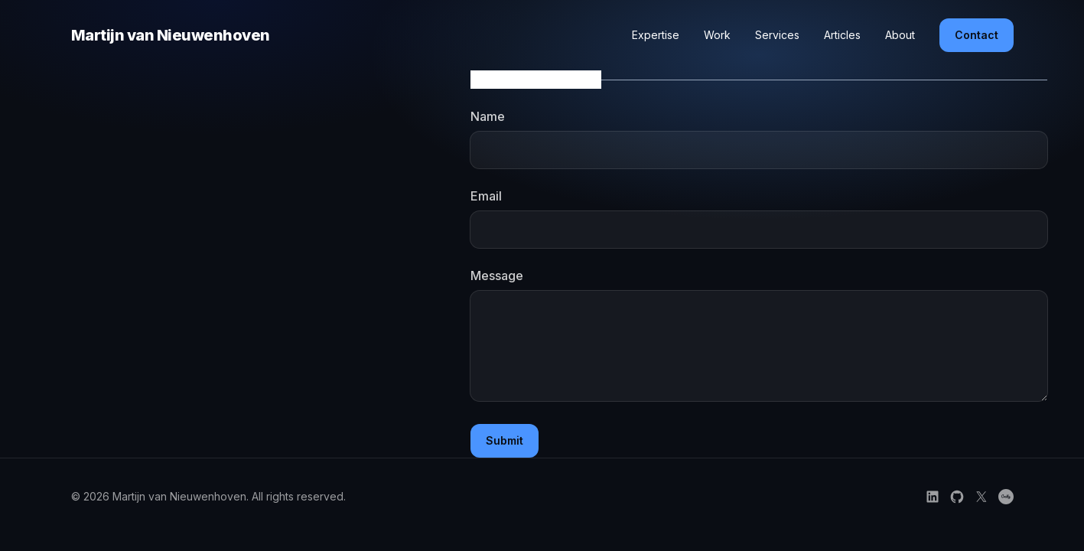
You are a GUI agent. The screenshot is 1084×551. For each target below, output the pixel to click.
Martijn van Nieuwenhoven (170, 35)
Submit (504, 440)
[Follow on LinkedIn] (932, 496)
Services (777, 34)
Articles (842, 34)
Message (496, 275)
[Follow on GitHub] (957, 496)
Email (486, 196)
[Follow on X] (981, 496)
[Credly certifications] (1006, 496)
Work (717, 34)
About (900, 34)
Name (487, 116)
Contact (976, 34)
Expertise (655, 34)
